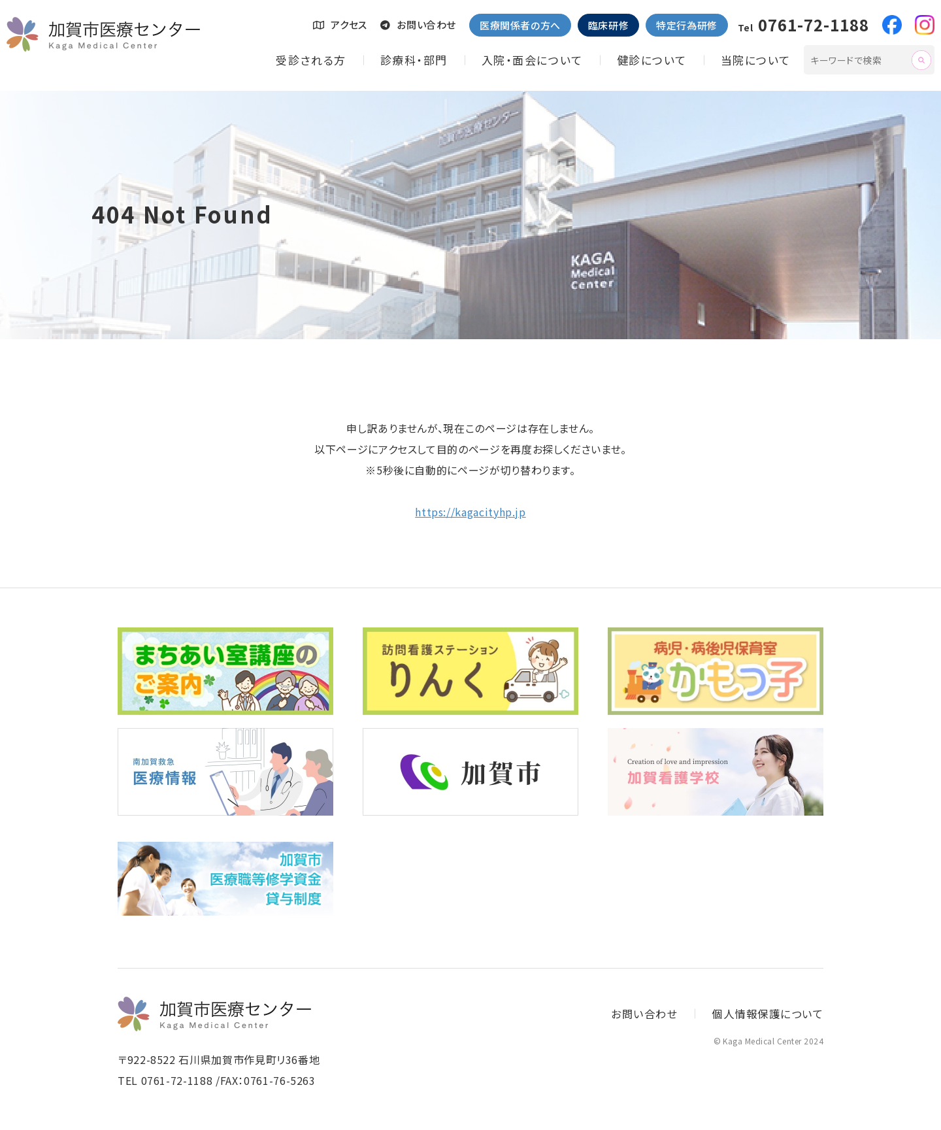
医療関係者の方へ (520, 25)
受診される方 (311, 59)
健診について (652, 59)
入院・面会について (532, 59)
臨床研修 (608, 25)
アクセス (340, 24)
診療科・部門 (414, 59)
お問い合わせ (418, 24)
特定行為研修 (687, 25)
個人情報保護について (764, 1014)
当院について (756, 59)
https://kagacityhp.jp (470, 512)
